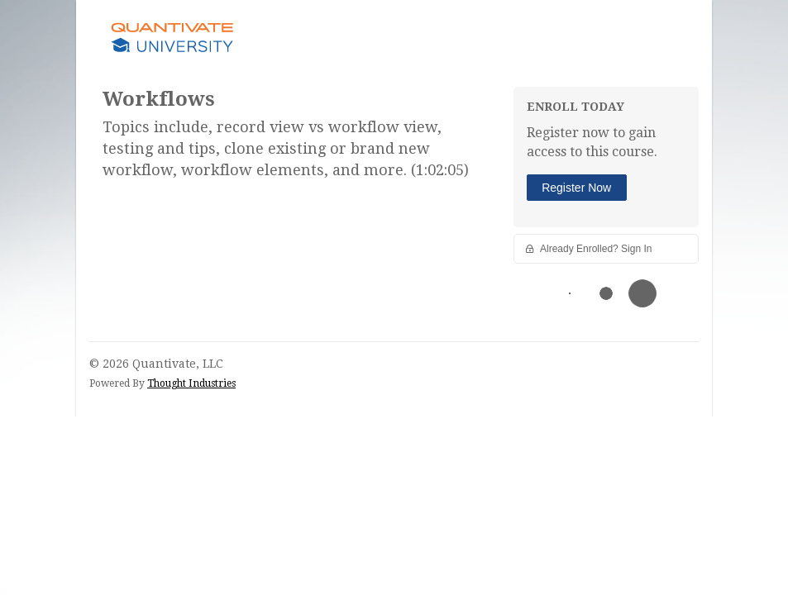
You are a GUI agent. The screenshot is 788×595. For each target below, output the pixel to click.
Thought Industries (191, 383)
